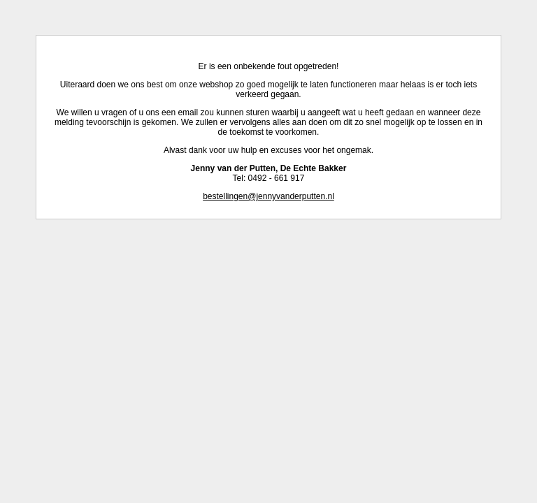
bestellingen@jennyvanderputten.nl (268, 196)
